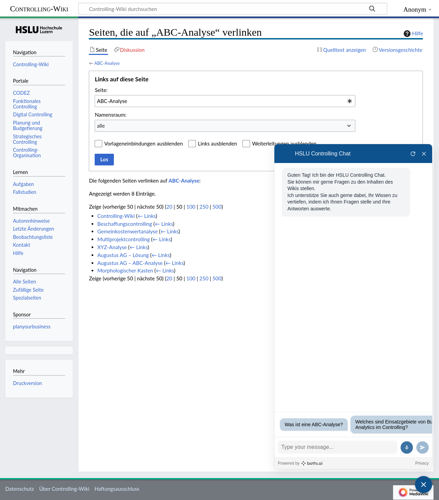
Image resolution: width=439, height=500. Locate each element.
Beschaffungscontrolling (124, 224)
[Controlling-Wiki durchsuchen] (233, 8)
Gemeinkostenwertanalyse (127, 231)
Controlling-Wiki (39, 8)
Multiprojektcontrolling (123, 239)
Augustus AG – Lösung (123, 255)
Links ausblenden (217, 143)
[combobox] (225, 101)
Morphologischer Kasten (125, 270)
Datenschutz (19, 489)
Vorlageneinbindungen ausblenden (143, 143)
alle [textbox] (101, 126)
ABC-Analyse (107, 63)
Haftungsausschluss (116, 489)
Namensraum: (110, 115)
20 (169, 207)
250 (203, 207)
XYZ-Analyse (112, 247)
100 (190, 207)
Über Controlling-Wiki (64, 489)
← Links (147, 216)
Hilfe (412, 33)
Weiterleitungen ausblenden (284, 143)
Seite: (101, 90)
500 (216, 207)
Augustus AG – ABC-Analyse (130, 263)
